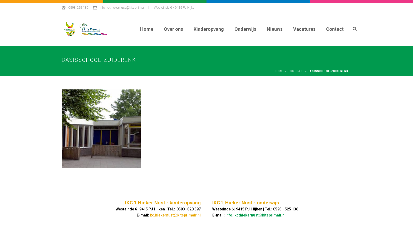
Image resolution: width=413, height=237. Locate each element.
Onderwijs (245, 29)
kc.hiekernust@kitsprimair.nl (175, 215)
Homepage (296, 71)
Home (146, 29)
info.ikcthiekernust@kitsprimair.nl (124, 7)
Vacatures (304, 29)
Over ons (173, 29)
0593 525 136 (78, 7)
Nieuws (275, 29)
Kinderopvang (209, 29)
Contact (335, 29)
